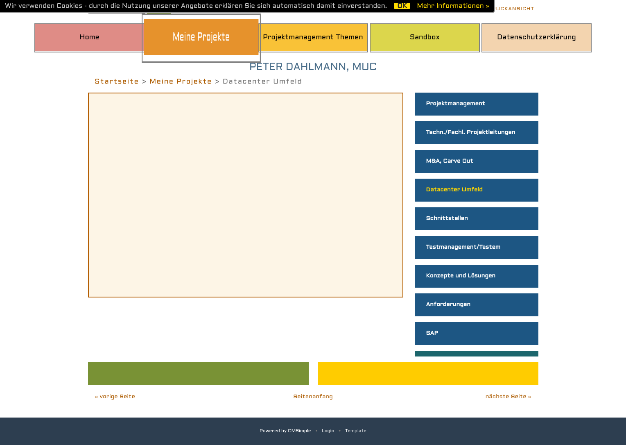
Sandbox (425, 37)
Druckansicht (511, 9)
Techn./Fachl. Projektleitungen (470, 132)
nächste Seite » (508, 397)
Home (89, 37)
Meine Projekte (201, 37)
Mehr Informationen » (453, 6)
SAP (432, 333)
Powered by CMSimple (285, 431)
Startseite (117, 82)
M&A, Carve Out (449, 161)
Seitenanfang (312, 397)
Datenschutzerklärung (536, 37)
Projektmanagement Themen (313, 37)
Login (328, 431)
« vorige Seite (115, 397)
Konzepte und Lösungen (460, 276)
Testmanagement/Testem (463, 247)
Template (355, 431)
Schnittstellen (447, 218)
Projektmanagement (455, 104)
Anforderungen (448, 304)
